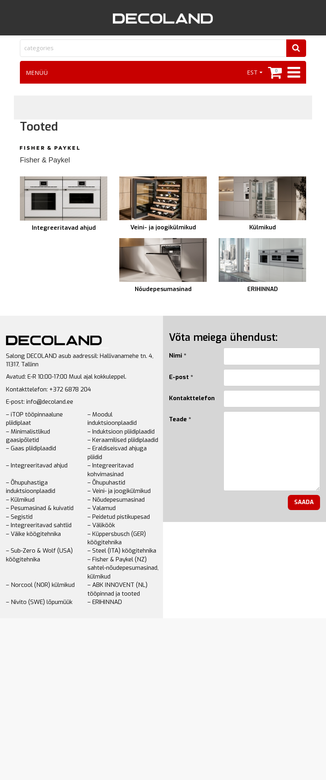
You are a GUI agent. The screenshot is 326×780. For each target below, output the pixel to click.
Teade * (180, 419)
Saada (304, 502)
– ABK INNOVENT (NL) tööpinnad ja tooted (117, 589)
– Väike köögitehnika (33, 534)
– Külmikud (20, 500)
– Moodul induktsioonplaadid (112, 419)
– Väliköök (101, 525)
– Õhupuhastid (106, 483)
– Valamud (101, 508)
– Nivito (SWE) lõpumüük (39, 602)
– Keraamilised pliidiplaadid (122, 440)
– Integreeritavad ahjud (37, 465)
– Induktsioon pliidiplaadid (121, 432)
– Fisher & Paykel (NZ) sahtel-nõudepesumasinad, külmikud (123, 568)
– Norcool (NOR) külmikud (40, 585)
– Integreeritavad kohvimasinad (110, 469)
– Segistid (19, 517)
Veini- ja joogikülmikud (163, 227)
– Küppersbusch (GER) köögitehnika (116, 538)
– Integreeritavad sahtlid (39, 525)
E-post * (181, 377)
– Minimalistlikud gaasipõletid (28, 436)
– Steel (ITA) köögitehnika (121, 551)
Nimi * (177, 356)
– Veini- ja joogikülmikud (119, 491)
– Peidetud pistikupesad (118, 517)
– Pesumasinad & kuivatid (40, 508)
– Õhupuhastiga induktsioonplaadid (30, 487)
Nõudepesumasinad (163, 289)
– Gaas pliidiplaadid (31, 448)
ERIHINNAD (262, 289)
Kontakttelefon (190, 398)
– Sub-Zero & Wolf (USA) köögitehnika (39, 555)
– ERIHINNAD (104, 602)
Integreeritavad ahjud (64, 228)
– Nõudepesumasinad (116, 500)
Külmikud (262, 227)
